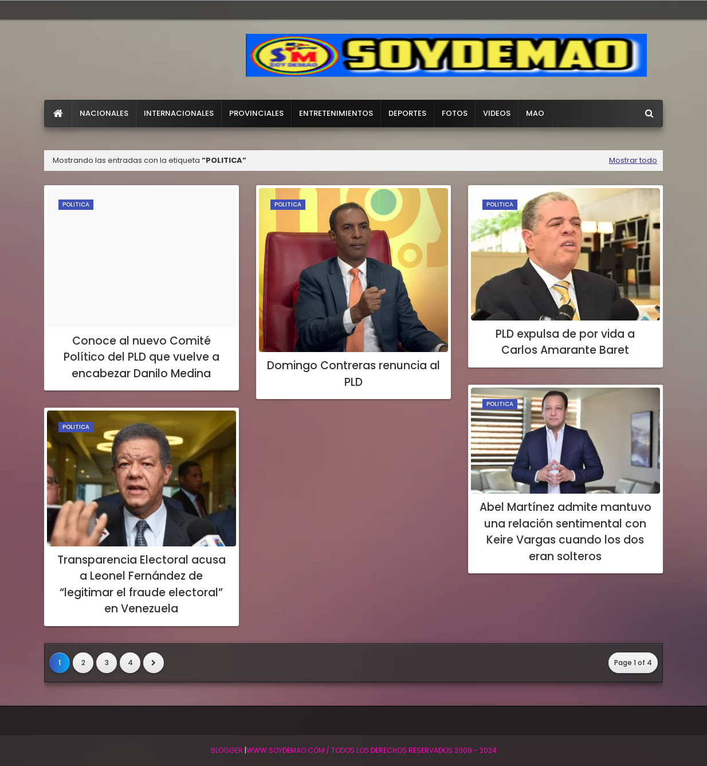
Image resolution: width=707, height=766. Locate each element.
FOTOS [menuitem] (455, 113)
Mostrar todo (633, 160)
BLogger (227, 750)
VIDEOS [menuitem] (496, 113)
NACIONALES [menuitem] (104, 113)
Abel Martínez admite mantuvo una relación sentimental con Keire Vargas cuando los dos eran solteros (565, 531)
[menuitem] (58, 113)
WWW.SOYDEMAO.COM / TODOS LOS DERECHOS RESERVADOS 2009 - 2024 (371, 750)
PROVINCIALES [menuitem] (256, 113)
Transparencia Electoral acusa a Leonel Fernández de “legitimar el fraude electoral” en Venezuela (141, 584)
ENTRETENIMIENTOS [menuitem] (336, 113)
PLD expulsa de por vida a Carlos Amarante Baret (565, 342)
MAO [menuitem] (535, 113)
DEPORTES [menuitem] (407, 113)
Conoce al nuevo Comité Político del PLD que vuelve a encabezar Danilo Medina (141, 357)
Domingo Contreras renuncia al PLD (353, 374)
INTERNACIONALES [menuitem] (179, 113)
